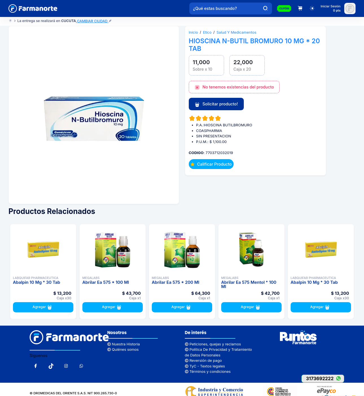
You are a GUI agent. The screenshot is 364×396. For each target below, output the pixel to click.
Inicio (193, 32)
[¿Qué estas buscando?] (224, 8)
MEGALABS (91, 278)
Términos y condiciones (208, 371)
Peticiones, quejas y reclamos (213, 344)
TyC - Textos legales (205, 366)
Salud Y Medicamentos (236, 32)
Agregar (43, 307)
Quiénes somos (123, 349)
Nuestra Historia (123, 344)
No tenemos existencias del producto (234, 87)
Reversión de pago (203, 360)
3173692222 (325, 378)
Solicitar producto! (216, 104)
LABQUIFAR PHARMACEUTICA (35, 278)
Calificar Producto (211, 164)
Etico (207, 32)
